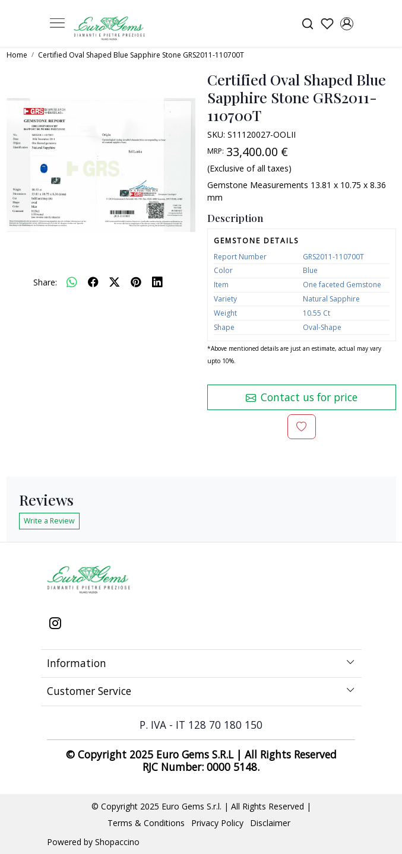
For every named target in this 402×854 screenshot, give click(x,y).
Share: (45, 282)
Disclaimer (270, 822)
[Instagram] (55, 624)
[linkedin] (157, 282)
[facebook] (93, 282)
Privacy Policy (217, 822)
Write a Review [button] (49, 521)
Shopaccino (117, 841)
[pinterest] (136, 282)
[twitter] (114, 282)
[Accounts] (347, 23)
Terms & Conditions (146, 822)
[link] (307, 23)
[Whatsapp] (72, 282)
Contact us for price (301, 397)
